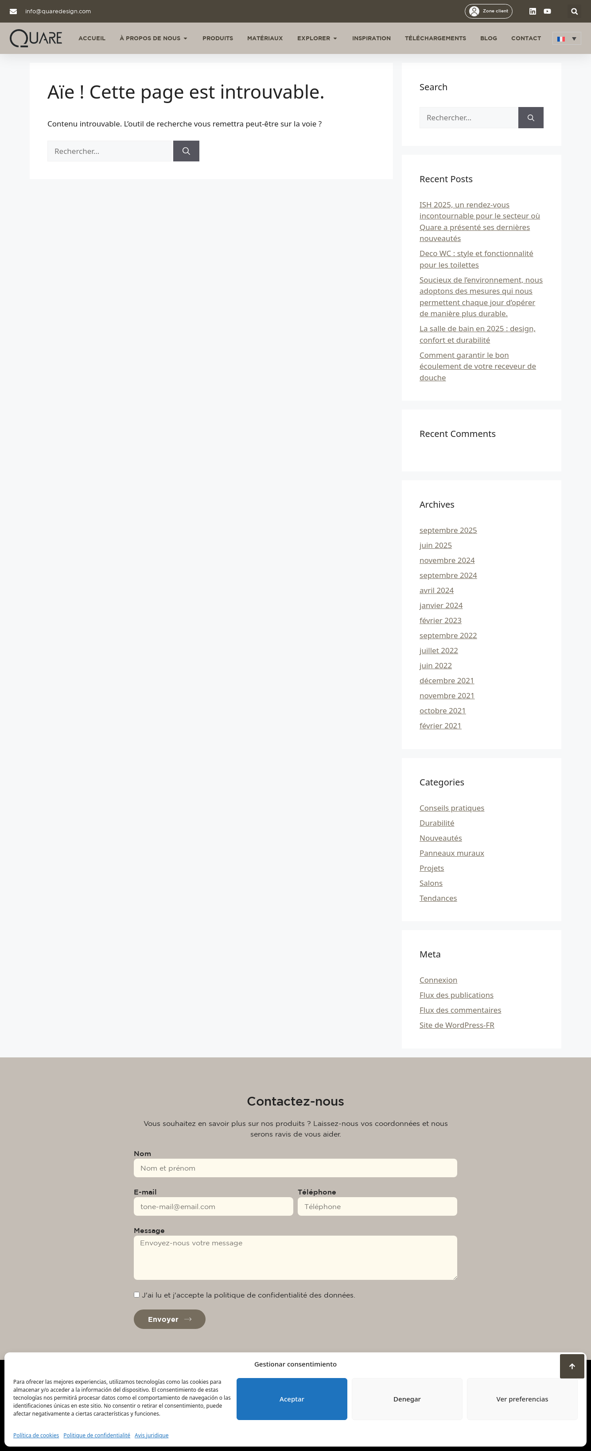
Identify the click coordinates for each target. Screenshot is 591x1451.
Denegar (407, 1398)
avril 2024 (437, 590)
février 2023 (441, 620)
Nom (142, 1153)
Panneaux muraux (452, 853)
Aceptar (292, 1398)
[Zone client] (474, 11)
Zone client (495, 10)
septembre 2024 (448, 575)
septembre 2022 (448, 635)
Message (149, 1230)
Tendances (438, 898)
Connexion (438, 980)
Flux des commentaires (461, 1010)
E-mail (145, 1192)
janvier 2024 (441, 605)
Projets (432, 868)
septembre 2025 (448, 530)
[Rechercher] (186, 151)
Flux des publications (457, 995)
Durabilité (437, 823)
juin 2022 (436, 665)
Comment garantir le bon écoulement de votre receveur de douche (478, 366)
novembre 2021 (447, 695)
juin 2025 (436, 545)
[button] (574, 11)
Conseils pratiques (452, 808)
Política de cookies (36, 1435)
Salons (431, 883)
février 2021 (441, 725)
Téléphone (317, 1192)
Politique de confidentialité (96, 1435)
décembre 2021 (447, 680)
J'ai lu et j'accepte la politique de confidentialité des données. (248, 1295)
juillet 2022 (439, 650)
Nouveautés (441, 838)
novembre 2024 (447, 560)
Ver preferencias (522, 1398)
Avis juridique (151, 1435)
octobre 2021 (443, 710)
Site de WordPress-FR (457, 1025)
